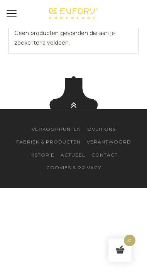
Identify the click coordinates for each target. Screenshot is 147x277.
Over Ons (101, 129)
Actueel (73, 155)
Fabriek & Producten (48, 142)
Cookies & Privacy (73, 167)
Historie (41, 155)
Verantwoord (109, 142)
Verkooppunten (56, 129)
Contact (104, 155)
